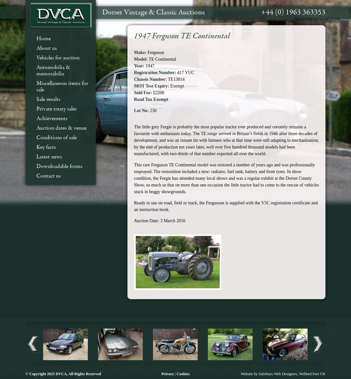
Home (43, 39)
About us (46, 48)
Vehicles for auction (58, 58)
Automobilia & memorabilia (53, 71)
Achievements (51, 119)
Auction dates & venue (61, 128)
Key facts (46, 147)
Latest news (49, 157)
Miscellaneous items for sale (62, 87)
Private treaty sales (56, 109)
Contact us (48, 176)
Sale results (48, 99)
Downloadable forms (59, 167)
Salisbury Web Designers (278, 374)
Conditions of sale (56, 138)
